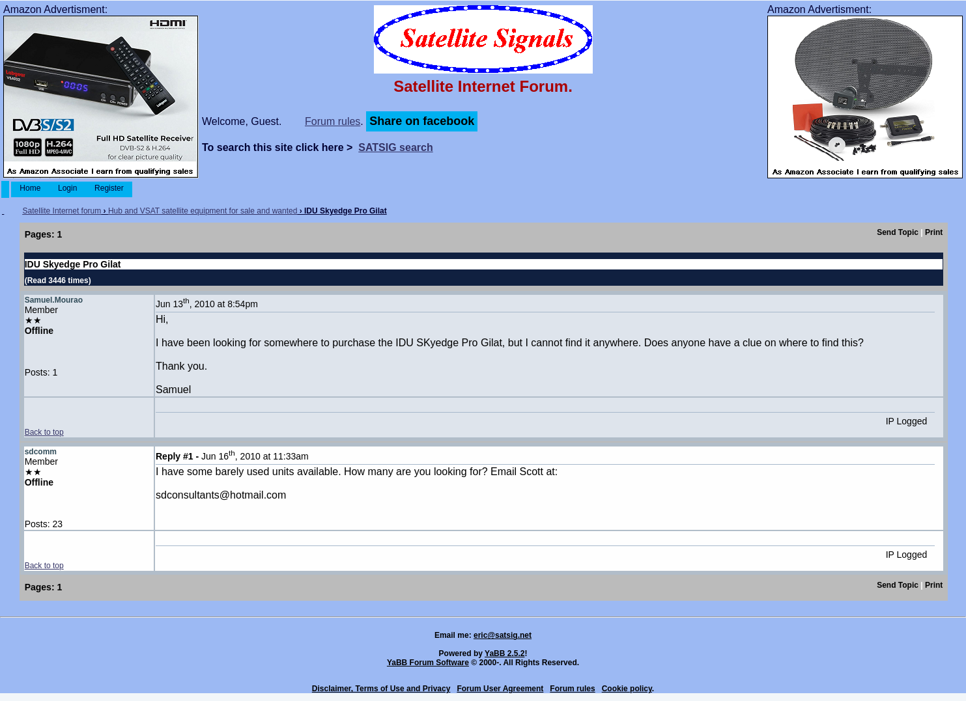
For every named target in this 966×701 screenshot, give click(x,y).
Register (109, 188)
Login (68, 188)
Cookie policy (627, 688)
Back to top (44, 432)
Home (30, 188)
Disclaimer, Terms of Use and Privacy (381, 688)
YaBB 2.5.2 (504, 653)
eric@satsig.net (503, 635)
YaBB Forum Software (428, 662)
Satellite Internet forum (62, 210)
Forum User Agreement (500, 688)
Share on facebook (421, 121)
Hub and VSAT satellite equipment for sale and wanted (202, 210)
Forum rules (332, 121)
